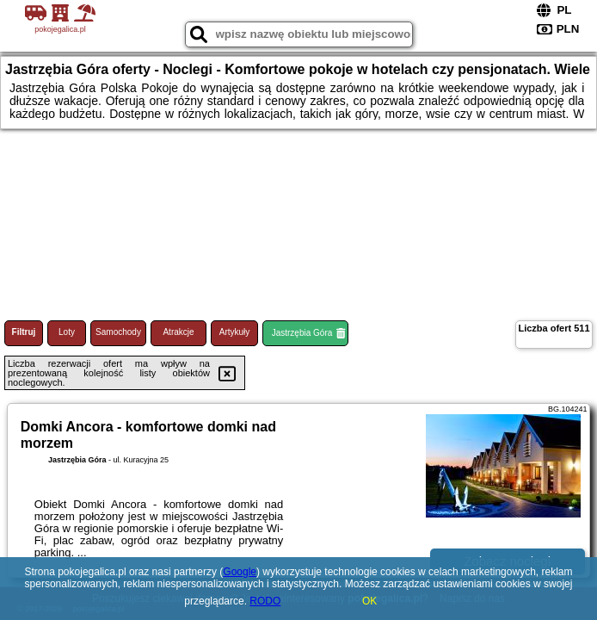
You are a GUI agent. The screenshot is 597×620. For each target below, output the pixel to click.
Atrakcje (178, 332)
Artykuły (234, 332)
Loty (66, 332)
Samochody (118, 332)
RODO (264, 601)
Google (239, 572)
